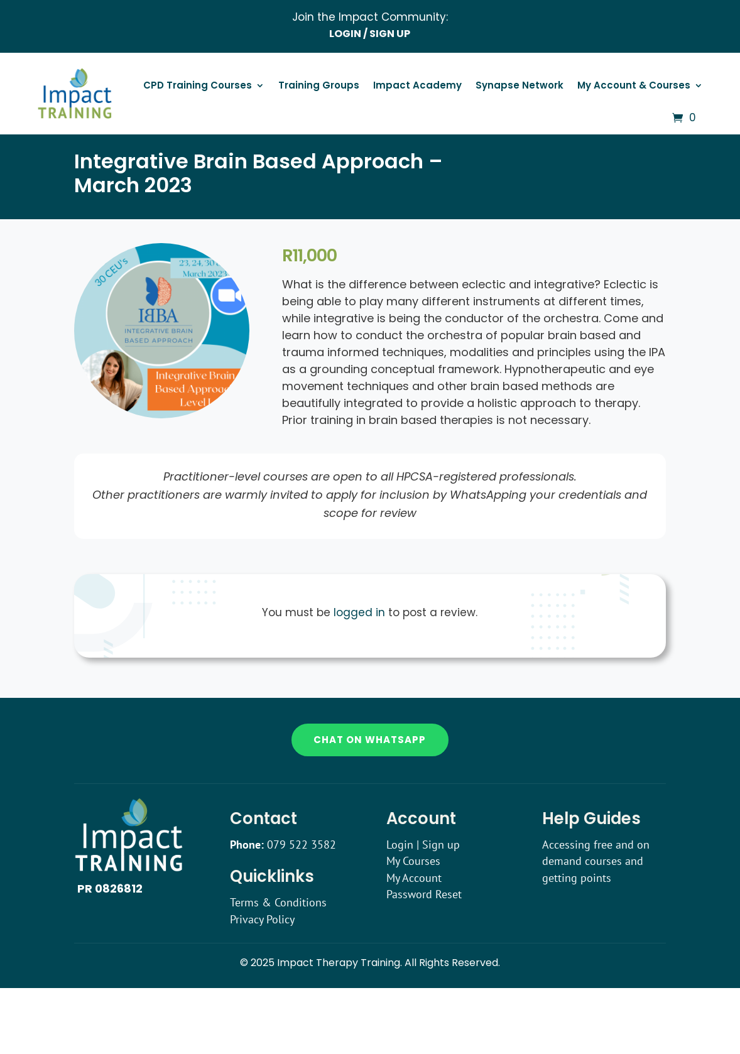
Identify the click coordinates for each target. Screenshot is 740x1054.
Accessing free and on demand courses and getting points (596, 861)
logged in (359, 612)
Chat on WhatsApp (369, 739)
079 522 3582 (301, 844)
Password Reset (424, 894)
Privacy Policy (262, 919)
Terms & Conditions (278, 902)
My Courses (413, 861)
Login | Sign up (423, 844)
